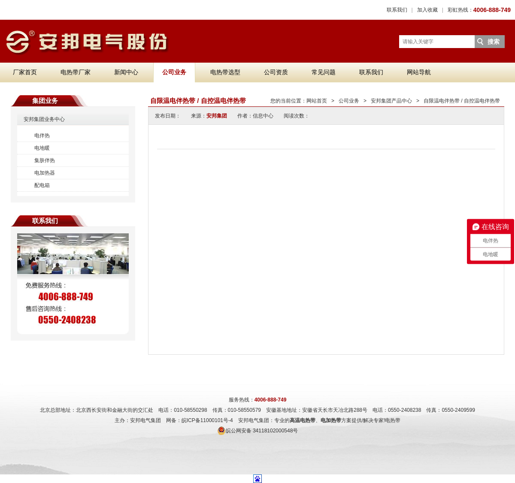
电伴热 (42, 136)
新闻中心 (126, 72)
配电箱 (42, 185)
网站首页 (316, 101)
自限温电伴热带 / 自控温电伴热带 (462, 101)
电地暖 (42, 148)
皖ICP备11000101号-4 (207, 420)
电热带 (392, 420)
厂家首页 (25, 72)
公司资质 (276, 72)
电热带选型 (225, 72)
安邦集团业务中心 (44, 119)
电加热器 (44, 173)
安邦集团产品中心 (391, 101)
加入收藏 (427, 10)
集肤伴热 (44, 160)
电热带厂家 (76, 72)
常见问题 (324, 72)
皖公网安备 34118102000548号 (257, 430)
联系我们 (397, 10)
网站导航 (419, 72)
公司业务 (174, 72)
